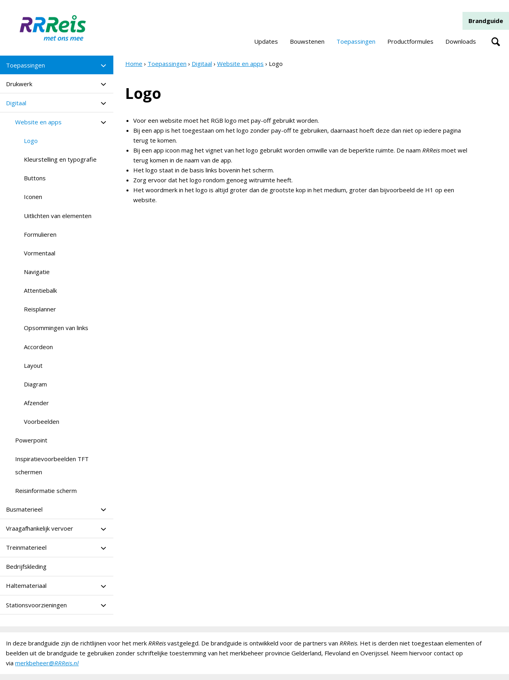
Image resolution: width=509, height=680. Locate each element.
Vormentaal (39, 253)
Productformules (410, 41)
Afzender (36, 403)
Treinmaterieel (26, 547)
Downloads (460, 41)
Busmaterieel (24, 509)
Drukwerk (19, 84)
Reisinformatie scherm (46, 491)
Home (133, 64)
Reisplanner (40, 309)
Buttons (35, 178)
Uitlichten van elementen (57, 216)
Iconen (33, 197)
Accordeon (38, 347)
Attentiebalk (40, 290)
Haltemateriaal (26, 585)
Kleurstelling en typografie (60, 159)
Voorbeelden (41, 421)
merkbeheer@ (47, 663)
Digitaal (16, 103)
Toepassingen (355, 41)
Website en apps (38, 122)
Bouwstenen (307, 41)
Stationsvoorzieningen (36, 605)
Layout (33, 365)
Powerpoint (31, 440)
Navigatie (37, 272)
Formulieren (40, 234)
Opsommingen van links (56, 328)
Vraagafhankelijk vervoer (39, 528)
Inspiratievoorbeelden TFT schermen (52, 465)
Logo (31, 141)
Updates (266, 41)
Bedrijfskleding (26, 566)
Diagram (35, 384)
